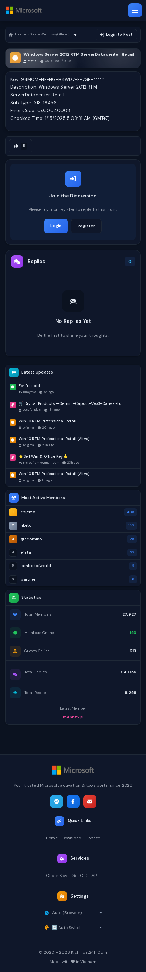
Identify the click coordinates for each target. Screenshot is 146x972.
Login (55, 225)
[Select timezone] (77, 912)
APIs (95, 875)
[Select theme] (77, 927)
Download (71, 838)
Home (52, 838)
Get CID (79, 875)
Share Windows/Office (48, 34)
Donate (93, 838)
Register (86, 226)
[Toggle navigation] (135, 10)
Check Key (56, 875)
